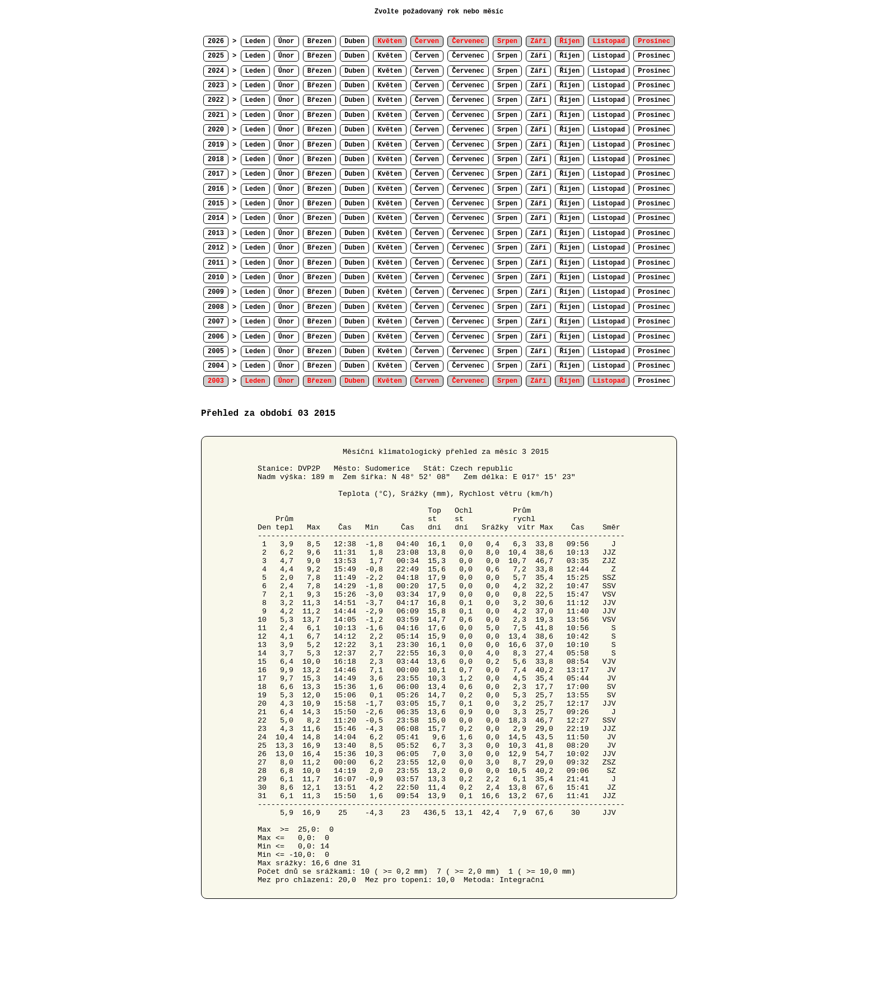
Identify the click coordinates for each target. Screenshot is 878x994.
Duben (354, 41)
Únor (286, 41)
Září (538, 56)
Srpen (507, 56)
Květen (389, 56)
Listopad (608, 56)
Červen (427, 56)
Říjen (569, 56)
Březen (319, 41)
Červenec (468, 56)
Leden (255, 41)
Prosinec (654, 56)
